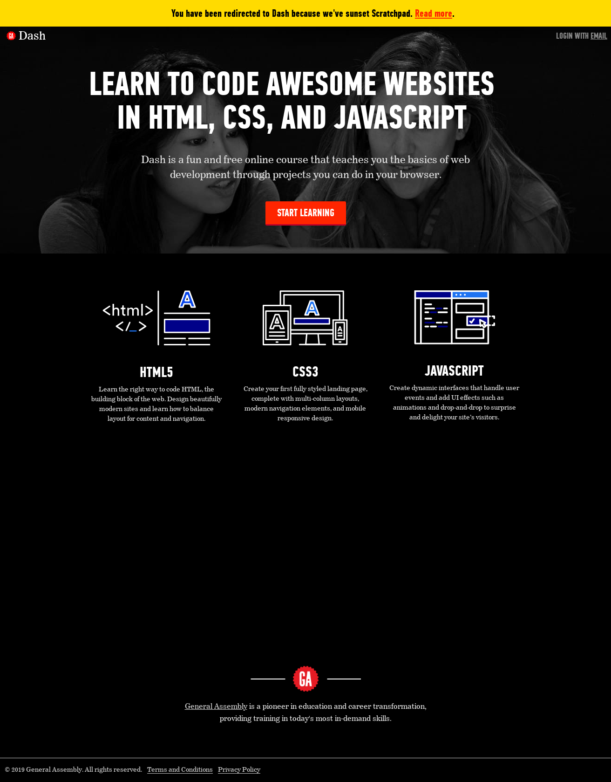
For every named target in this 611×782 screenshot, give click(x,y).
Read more (433, 13)
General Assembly (216, 707)
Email (599, 36)
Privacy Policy (239, 770)
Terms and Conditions (180, 770)
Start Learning (305, 213)
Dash (32, 36)
